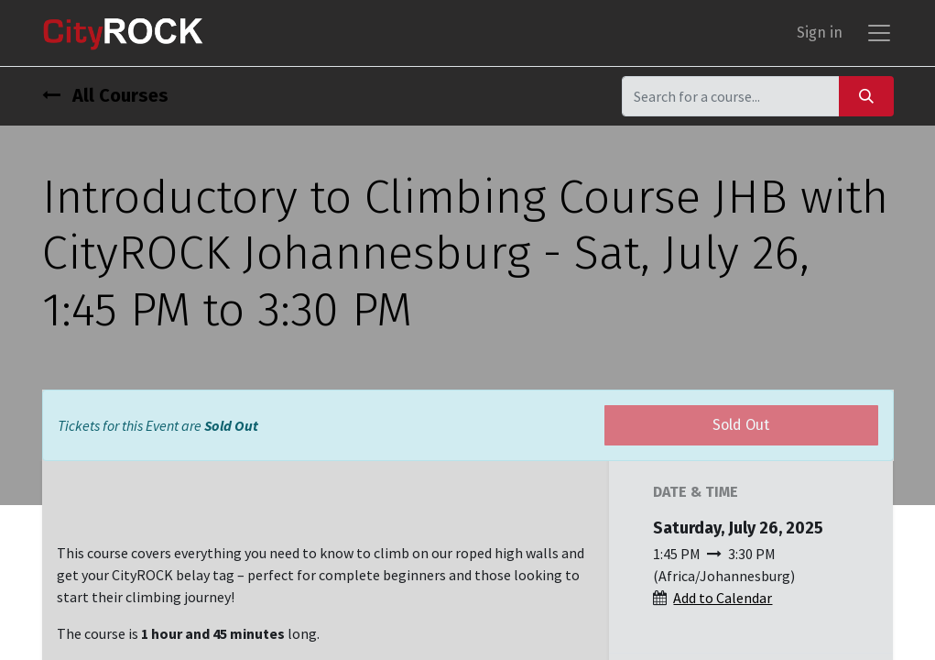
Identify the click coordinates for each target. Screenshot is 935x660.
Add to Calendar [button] (722, 597)
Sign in (820, 32)
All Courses (105, 95)
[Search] (866, 96)
